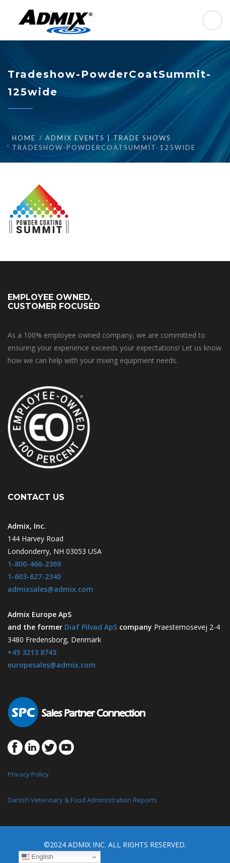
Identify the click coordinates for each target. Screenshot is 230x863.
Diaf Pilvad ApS (90, 627)
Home (24, 138)
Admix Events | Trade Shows (108, 138)
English (37, 857)
